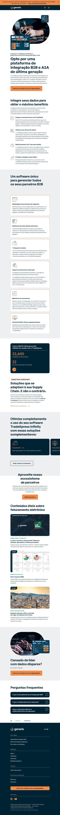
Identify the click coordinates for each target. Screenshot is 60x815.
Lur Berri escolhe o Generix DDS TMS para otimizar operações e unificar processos (25, 538)
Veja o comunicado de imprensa (37, 3)
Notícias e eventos (15, 758)
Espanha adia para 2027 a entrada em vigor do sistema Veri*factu (22, 611)
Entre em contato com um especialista (30, 785)
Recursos (17, 717)
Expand (30, 691)
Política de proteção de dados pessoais (20, 801)
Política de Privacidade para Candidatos (20, 803)
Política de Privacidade (38, 801)
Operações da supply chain (18, 736)
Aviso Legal (35, 803)
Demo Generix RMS (17, 574)
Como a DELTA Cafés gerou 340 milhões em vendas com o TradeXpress (27, 347)
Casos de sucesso (15, 767)
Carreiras (13, 755)
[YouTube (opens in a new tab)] (15, 796)
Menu (49, 7)
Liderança (13, 753)
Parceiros (13, 779)
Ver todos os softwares (17, 741)
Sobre (12, 750)
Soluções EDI (16, 448)
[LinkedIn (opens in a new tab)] (11, 796)
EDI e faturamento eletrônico (19, 738)
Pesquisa (45, 7)
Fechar (58, 1)
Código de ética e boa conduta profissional (21, 804)
